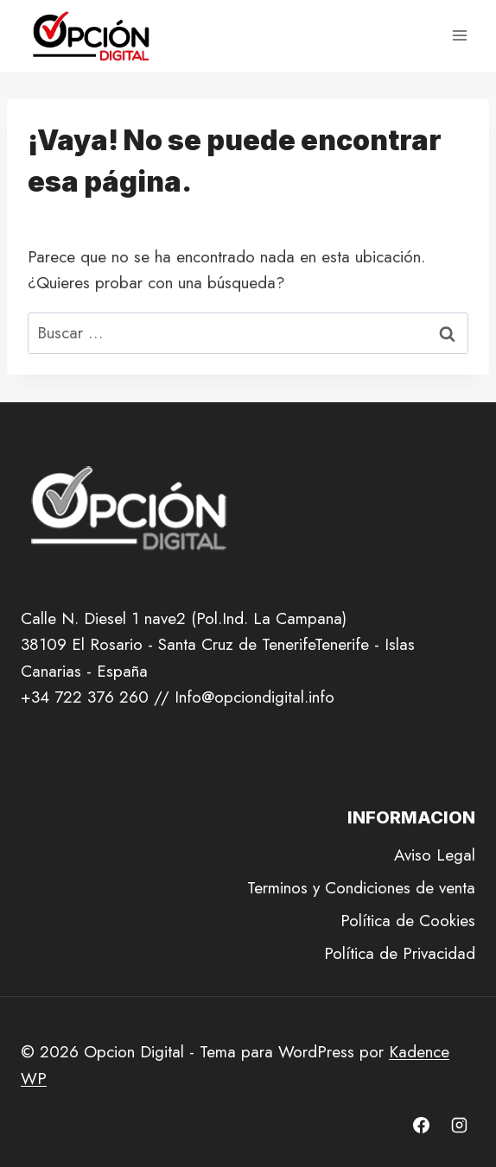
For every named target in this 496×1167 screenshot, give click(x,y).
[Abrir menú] (459, 35)
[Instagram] (458, 1124)
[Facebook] (420, 1124)
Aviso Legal (434, 855)
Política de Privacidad (399, 953)
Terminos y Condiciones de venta (361, 887)
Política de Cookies (407, 920)
